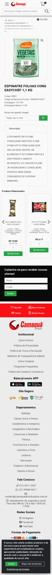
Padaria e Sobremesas (26, 465)
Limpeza (26, 455)
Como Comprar (26, 361)
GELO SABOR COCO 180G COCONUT (13, 223)
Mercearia (26, 460)
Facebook (26, 522)
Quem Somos (26, 340)
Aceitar (11, 564)
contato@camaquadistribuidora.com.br (26, 495)
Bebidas (26, 413)
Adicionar (13, 253)
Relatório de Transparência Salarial (26, 356)
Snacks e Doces (26, 471)
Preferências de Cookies (18, 570)
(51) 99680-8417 (26, 489)
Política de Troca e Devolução (26, 350)
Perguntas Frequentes (26, 366)
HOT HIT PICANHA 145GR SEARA (39, 223)
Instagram (26, 518)
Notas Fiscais (36, 313)
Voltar (42, 19)
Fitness (26, 439)
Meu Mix (15, 308)
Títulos (16, 313)
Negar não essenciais (32, 564)
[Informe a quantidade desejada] (13, 248)
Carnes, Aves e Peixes (26, 418)
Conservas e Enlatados (26, 434)
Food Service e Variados (26, 444)
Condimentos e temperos (26, 423)
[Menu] (6, 4)
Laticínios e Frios (26, 450)
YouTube (26, 526)
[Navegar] (3, 222)
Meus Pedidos (36, 308)
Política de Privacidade (26, 345)
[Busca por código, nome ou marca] (23, 11)
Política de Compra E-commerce (26, 371)
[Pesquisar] (47, 11)
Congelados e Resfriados (26, 429)
